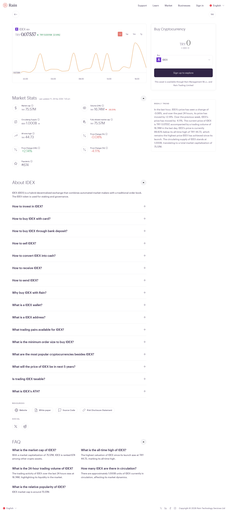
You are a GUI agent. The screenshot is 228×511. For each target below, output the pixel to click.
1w (127, 34)
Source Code (66, 410)
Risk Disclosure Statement (97, 410)
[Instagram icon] (175, 508)
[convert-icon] (158, 44)
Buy (158, 55)
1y (141, 34)
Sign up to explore (183, 72)
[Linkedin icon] (165, 508)
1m (134, 34)
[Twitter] (15, 426)
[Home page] (10, 5)
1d (120, 34)
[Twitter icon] (161, 508)
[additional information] (32, 105)
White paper (42, 410)
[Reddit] (25, 426)
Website (21, 410)
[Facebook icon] (170, 508)
